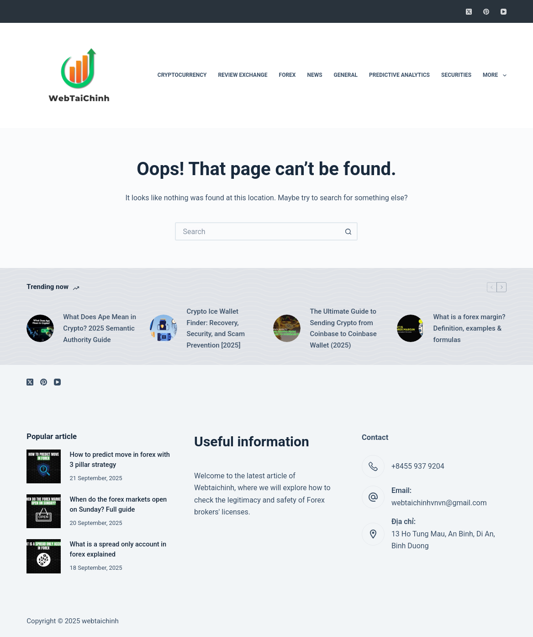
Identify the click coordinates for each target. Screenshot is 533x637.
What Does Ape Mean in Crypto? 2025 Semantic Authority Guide (99, 328)
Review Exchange (242, 75)
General (346, 75)
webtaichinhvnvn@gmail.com (439, 502)
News (314, 75)
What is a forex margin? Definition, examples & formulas (469, 328)
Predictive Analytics (399, 75)
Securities (456, 75)
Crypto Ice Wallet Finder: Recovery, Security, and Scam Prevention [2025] (215, 328)
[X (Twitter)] (469, 12)
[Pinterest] (486, 12)
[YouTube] (504, 12)
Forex (287, 75)
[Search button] (348, 231)
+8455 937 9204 (417, 466)
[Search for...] (257, 231)
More (495, 75)
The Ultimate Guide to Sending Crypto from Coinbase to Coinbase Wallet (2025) (343, 328)
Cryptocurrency (182, 75)
